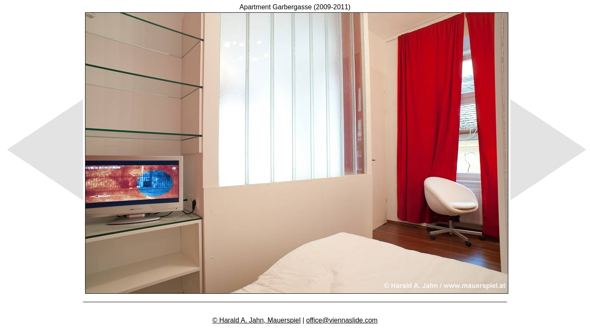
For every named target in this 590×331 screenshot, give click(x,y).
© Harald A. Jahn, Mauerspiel (256, 320)
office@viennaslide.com (342, 320)
